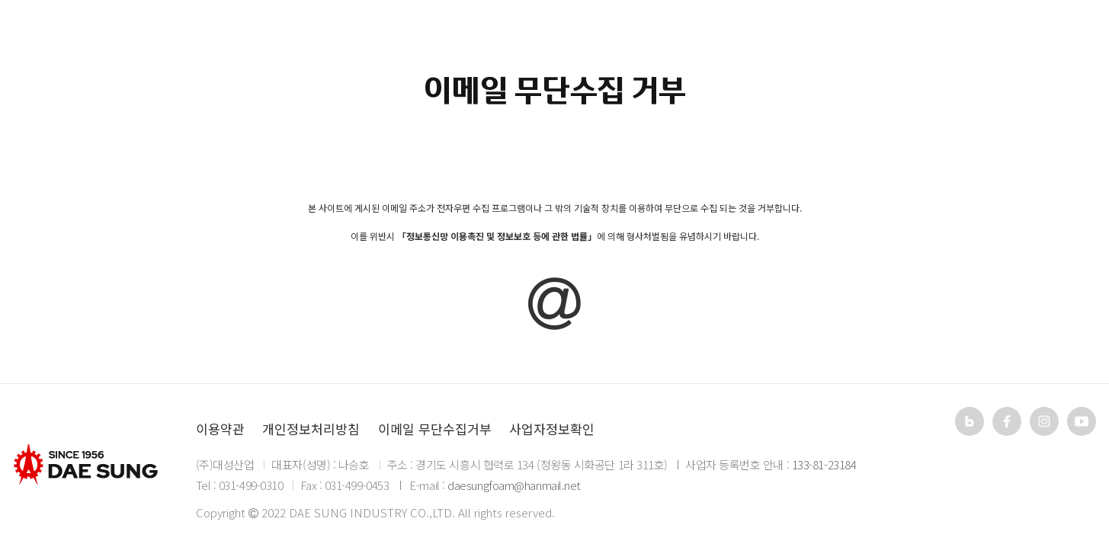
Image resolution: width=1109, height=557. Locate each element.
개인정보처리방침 (311, 428)
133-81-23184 (824, 464)
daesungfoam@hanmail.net (514, 485)
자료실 (609, 34)
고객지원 (716, 34)
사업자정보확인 (552, 428)
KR (996, 33)
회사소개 (392, 34)
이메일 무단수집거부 (435, 428)
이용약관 (220, 428)
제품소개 (502, 34)
